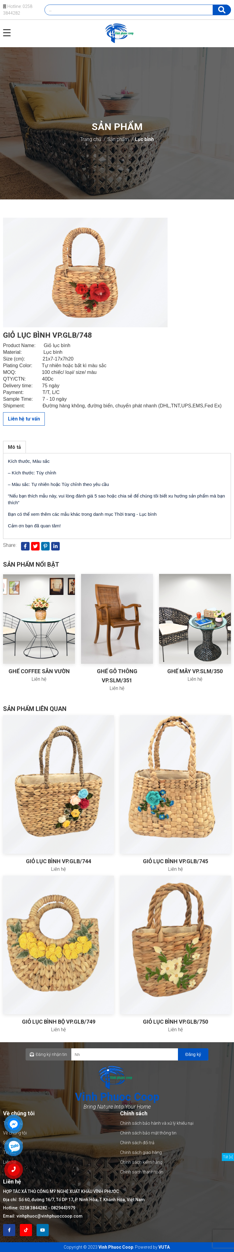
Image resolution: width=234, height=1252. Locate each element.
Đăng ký (193, 1054)
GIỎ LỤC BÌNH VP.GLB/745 (175, 861)
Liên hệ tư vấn (24, 419)
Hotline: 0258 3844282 (17, 10)
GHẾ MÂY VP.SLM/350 (195, 671)
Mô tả (14, 447)
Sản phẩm (118, 139)
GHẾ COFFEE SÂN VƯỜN (39, 671)
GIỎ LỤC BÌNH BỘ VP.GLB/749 (58, 1021)
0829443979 (63, 1207)
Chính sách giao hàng (141, 1152)
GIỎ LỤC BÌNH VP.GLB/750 (175, 1021)
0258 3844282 (33, 1207)
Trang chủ (90, 139)
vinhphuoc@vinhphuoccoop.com (49, 1216)
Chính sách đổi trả (137, 1142)
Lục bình (144, 139)
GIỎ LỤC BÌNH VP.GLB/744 (58, 861)
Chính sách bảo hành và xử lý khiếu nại (156, 1123)
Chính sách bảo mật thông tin (148, 1133)
